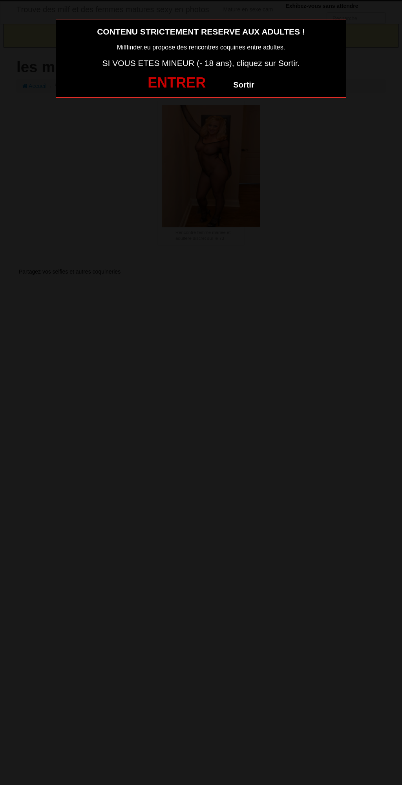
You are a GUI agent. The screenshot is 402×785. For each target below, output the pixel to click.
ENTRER (177, 83)
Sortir (243, 84)
